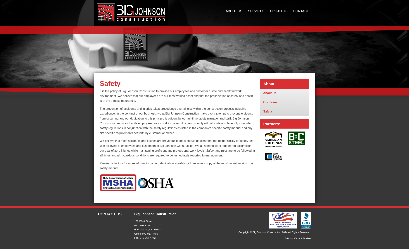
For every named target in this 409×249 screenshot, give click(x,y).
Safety (267, 111)
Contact (301, 11)
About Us (234, 11)
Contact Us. (110, 214)
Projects (278, 11)
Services (256, 11)
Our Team (270, 102)
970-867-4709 (150, 233)
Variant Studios (302, 238)
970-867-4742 (148, 237)
